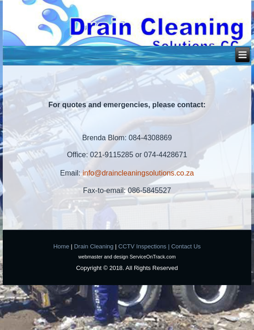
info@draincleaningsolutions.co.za (138, 173)
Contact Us (185, 246)
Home (61, 246)
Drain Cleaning (93, 246)
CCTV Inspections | (144, 246)
